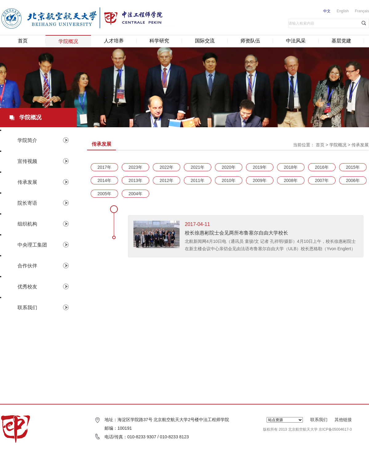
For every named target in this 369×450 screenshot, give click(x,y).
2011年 (197, 180)
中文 (327, 11)
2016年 (322, 167)
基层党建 (341, 40)
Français (362, 11)
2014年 (104, 180)
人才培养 (114, 40)
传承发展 (360, 144)
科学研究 (159, 40)
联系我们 (318, 419)
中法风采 (296, 40)
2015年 (353, 167)
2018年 (291, 167)
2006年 (353, 180)
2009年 (260, 180)
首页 (23, 40)
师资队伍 (250, 40)
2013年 (135, 180)
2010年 (229, 180)
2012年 (166, 180)
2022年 (166, 167)
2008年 (291, 180)
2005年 (104, 193)
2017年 (104, 167)
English (343, 11)
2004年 (135, 193)
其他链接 (343, 419)
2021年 (197, 167)
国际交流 (205, 40)
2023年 (135, 167)
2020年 (229, 167)
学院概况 (68, 41)
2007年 (322, 180)
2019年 (260, 167)
